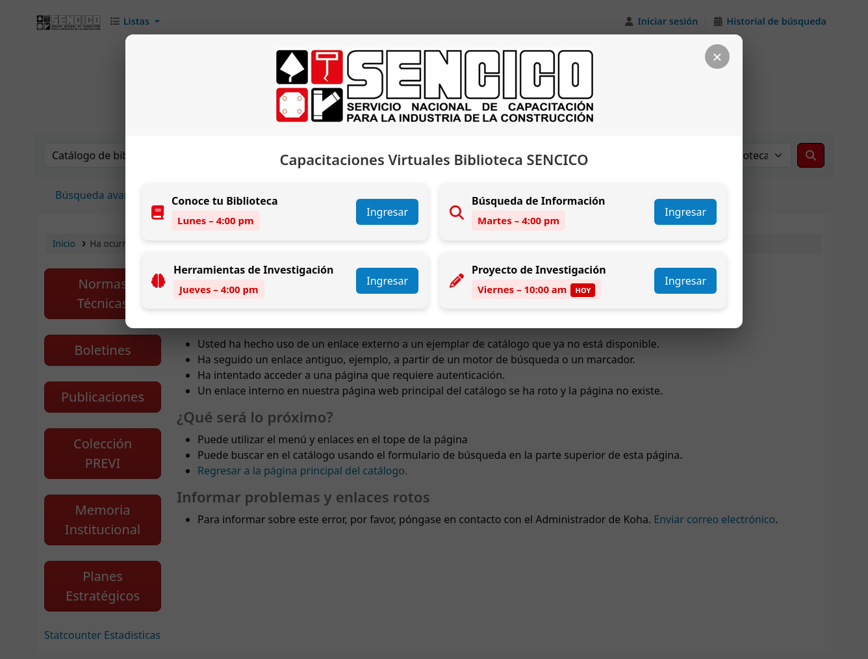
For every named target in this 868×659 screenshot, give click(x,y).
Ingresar (387, 212)
